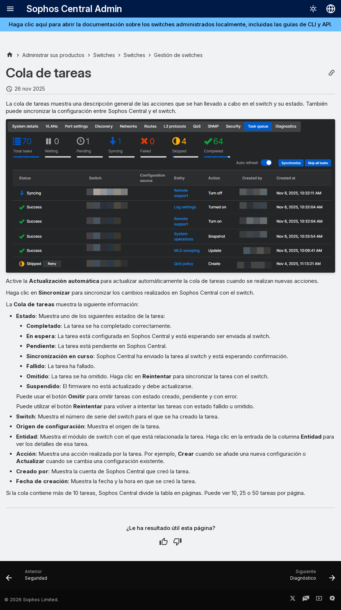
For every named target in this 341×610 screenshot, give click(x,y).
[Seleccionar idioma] (330, 8)
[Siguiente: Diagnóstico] (311, 577)
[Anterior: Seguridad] (28, 577)
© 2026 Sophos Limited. (31, 599)
